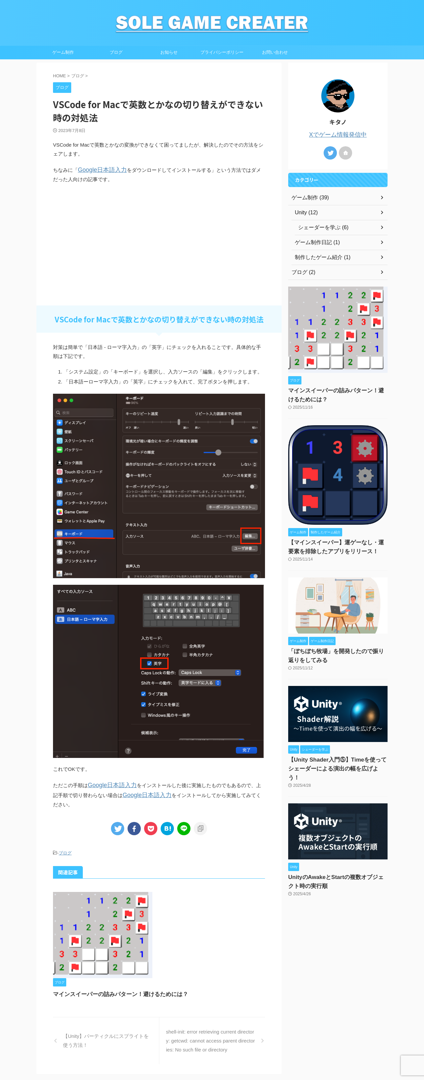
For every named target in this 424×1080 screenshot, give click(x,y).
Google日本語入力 (98, 169)
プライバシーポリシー (221, 52)
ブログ (116, 52)
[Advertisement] (159, 251)
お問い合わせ (275, 52)
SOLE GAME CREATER (212, 1058)
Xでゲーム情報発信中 (338, 134)
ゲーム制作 (63, 52)
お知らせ (169, 52)
